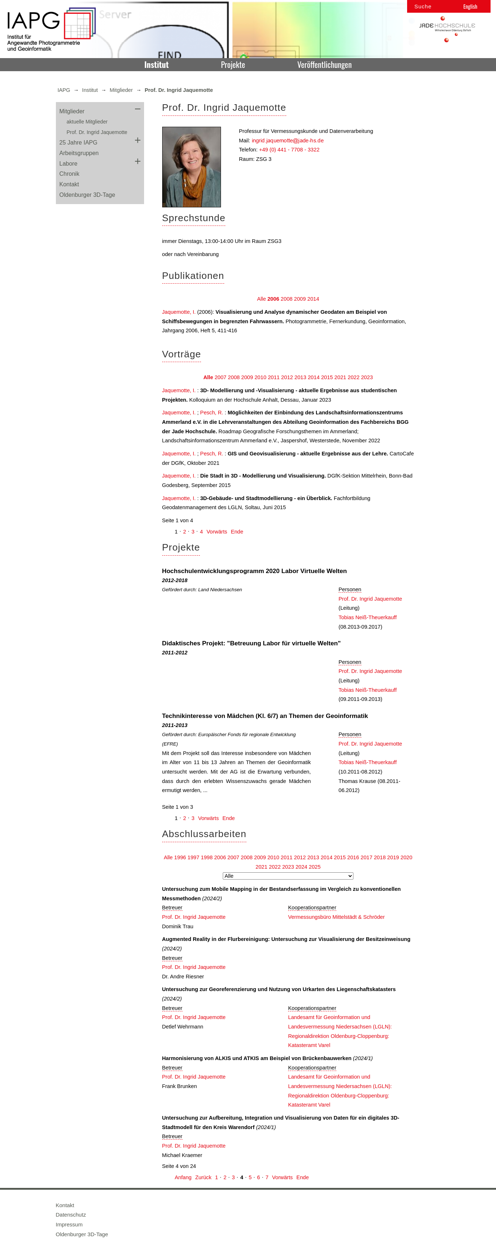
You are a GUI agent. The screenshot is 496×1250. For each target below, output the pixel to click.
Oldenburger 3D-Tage (87, 195)
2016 (353, 857)
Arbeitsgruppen (79, 153)
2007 (220, 377)
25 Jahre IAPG (79, 142)
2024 (301, 867)
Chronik (69, 174)
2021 (341, 377)
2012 (287, 377)
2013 (301, 377)
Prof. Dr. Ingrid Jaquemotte (97, 132)
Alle (261, 299)
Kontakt (69, 184)
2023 (367, 377)
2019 (393, 857)
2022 (354, 377)
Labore (69, 164)
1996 (180, 857)
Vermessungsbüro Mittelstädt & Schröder (336, 917)
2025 (315, 867)
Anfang (183, 1177)
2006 (273, 299)
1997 (194, 857)
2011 (274, 377)
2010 (260, 377)
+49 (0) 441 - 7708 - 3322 (289, 150)
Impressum (69, 1224)
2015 (327, 377)
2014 (313, 299)
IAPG (64, 90)
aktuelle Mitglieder (87, 122)
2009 (300, 299)
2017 (367, 857)
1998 (207, 857)
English (470, 6)
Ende (237, 532)
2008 (287, 299)
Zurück (203, 1177)
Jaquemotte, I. (179, 312)
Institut (156, 64)
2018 (380, 857)
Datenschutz (71, 1215)
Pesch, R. (212, 412)
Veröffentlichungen (325, 64)
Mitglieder (121, 90)
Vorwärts (216, 532)
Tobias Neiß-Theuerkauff (368, 617)
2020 (407, 857)
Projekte (233, 64)
